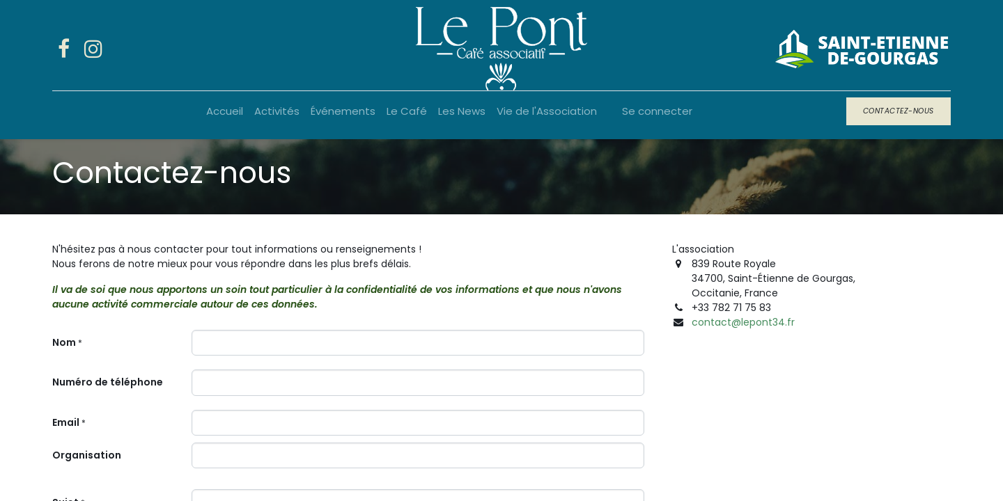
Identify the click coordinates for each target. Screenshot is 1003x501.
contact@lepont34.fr (743, 322)
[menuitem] (225, 111)
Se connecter (657, 111)
